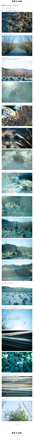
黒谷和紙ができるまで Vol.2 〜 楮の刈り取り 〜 (10, 5)
